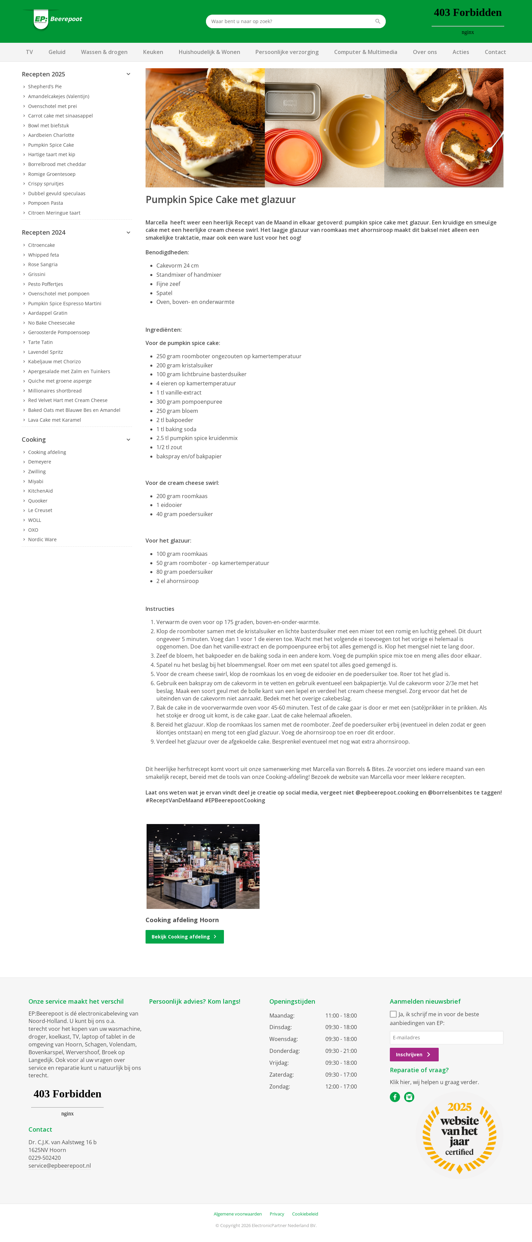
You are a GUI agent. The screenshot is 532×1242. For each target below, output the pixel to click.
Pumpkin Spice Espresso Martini (64, 303)
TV (29, 52)
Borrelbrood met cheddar (57, 164)
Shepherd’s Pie (45, 86)
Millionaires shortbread (55, 390)
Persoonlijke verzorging (287, 52)
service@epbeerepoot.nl (59, 1165)
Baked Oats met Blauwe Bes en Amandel (74, 410)
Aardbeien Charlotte (51, 135)
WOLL (34, 520)
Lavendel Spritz (45, 352)
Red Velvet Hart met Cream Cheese (68, 400)
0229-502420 (44, 1158)
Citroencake (41, 245)
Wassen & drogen (104, 52)
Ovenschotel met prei (52, 106)
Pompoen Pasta (45, 203)
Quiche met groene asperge (60, 381)
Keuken (153, 52)
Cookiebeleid (305, 1214)
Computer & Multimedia (365, 52)
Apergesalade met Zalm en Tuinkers (69, 371)
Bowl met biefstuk (48, 125)
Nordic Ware (42, 539)
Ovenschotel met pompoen (59, 293)
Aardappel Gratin (48, 313)
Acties (461, 52)
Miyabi (35, 481)
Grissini (36, 274)
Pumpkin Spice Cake (51, 145)
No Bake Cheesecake (51, 322)
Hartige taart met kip (51, 154)
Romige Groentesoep (52, 174)
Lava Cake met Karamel (54, 420)
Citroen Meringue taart (54, 212)
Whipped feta (43, 255)
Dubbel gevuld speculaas (57, 193)
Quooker (38, 500)
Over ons (425, 52)
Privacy (277, 1214)
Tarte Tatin (40, 342)
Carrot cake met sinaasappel (60, 115)
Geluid (57, 52)
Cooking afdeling (47, 452)
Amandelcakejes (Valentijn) (58, 96)
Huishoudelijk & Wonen (209, 52)
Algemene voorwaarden (238, 1214)
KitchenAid (40, 491)
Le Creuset (40, 510)
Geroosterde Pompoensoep (59, 332)
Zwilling (37, 471)
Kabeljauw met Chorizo (54, 361)
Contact (495, 52)
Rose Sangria (43, 264)
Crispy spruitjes (46, 183)
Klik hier (400, 1082)
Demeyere (39, 461)
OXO (33, 530)
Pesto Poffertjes (45, 284)
